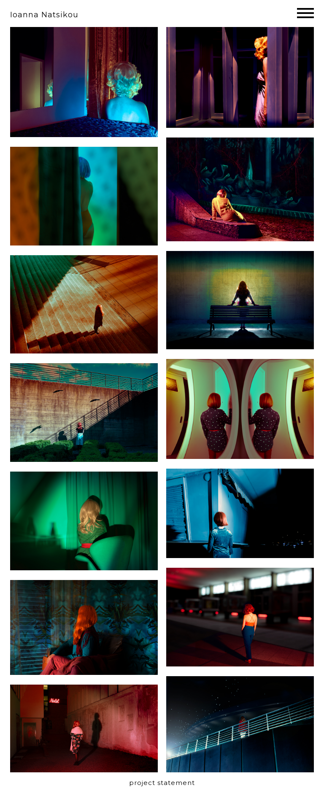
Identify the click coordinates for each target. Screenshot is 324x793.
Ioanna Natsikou (44, 14)
